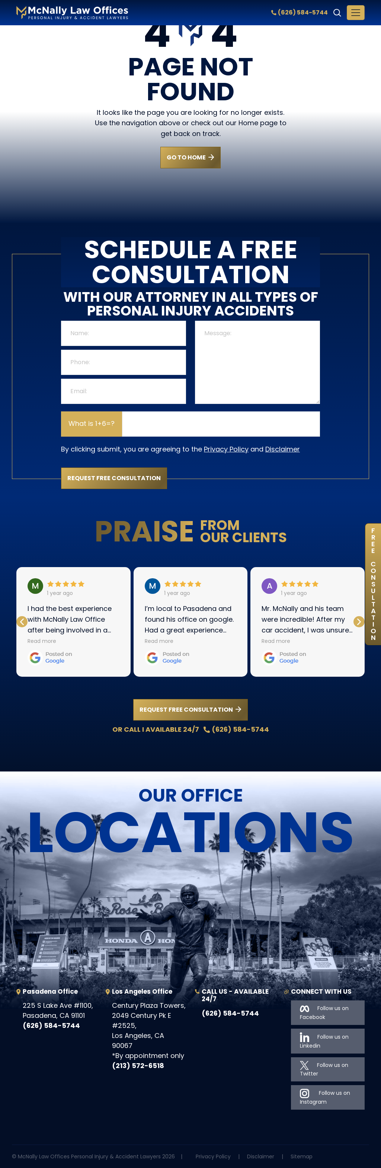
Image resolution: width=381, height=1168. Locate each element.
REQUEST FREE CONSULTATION (186, 709)
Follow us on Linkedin (324, 1040)
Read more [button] (42, 641)
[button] (359, 621)
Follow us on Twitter (324, 1069)
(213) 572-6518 (138, 1065)
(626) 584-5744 (299, 12)
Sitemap (302, 1156)
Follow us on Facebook (324, 1012)
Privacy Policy (226, 449)
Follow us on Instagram (325, 1097)
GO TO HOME (186, 157)
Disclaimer (282, 449)
